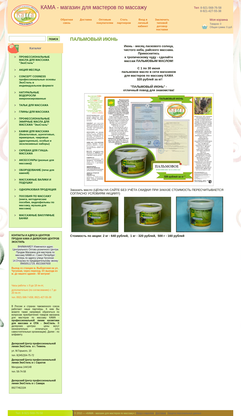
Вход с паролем (145, 413)
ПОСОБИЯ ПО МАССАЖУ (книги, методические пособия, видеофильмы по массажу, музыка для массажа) (36, 202)
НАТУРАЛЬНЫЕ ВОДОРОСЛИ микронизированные (32, 95)
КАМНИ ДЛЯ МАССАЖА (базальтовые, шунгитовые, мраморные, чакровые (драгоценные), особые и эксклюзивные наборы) (37, 137)
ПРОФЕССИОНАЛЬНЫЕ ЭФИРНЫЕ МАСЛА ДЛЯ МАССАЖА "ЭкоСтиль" (34, 121)
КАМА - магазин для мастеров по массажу (79, 7)
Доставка (161, 413)
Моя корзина (219, 19)
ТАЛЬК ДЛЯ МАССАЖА (33, 105)
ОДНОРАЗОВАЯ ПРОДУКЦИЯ (37, 189)
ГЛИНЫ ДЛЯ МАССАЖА (34, 111)
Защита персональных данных (184, 413)
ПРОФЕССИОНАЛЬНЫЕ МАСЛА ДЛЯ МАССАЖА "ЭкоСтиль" (34, 59)
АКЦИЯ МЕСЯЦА (29, 69)
